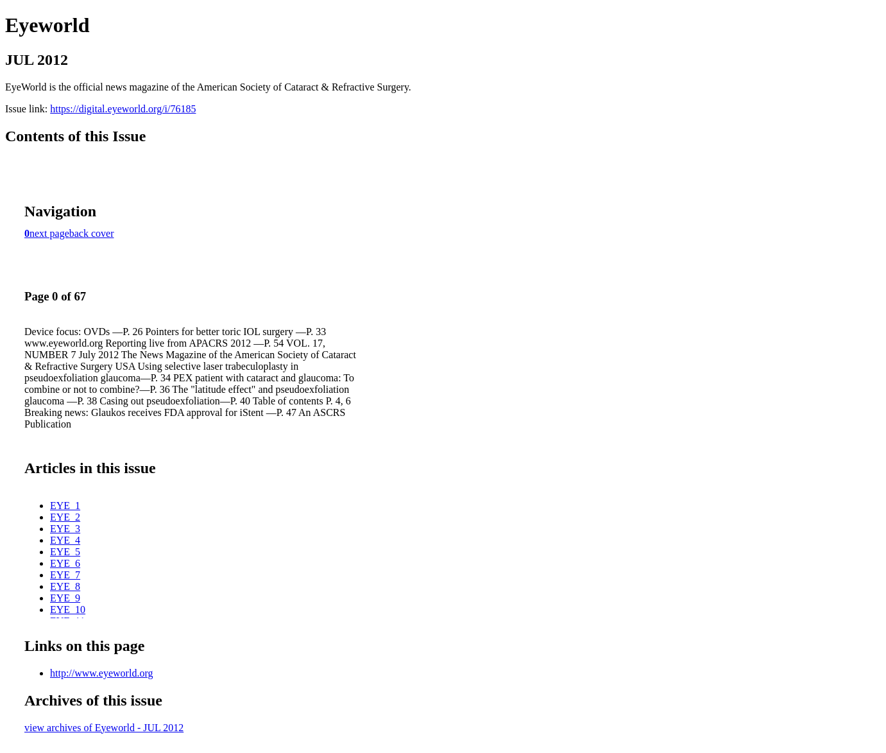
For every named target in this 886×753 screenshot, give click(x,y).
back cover (91, 233)
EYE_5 (65, 551)
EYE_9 (65, 598)
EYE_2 (65, 517)
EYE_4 (65, 540)
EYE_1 (65, 505)
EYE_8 (65, 586)
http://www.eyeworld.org (101, 673)
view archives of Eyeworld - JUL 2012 (103, 727)
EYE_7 (65, 574)
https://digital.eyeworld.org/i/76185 (123, 108)
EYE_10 (67, 609)
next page (49, 233)
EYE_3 (65, 528)
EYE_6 (65, 563)
